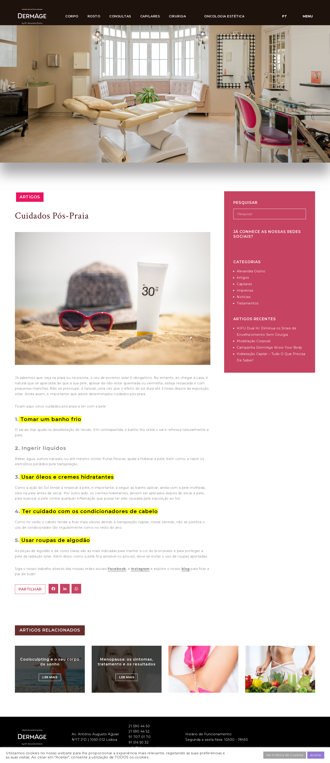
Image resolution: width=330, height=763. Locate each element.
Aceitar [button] (316, 755)
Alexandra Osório (251, 271)
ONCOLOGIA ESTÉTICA (224, 16)
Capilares (244, 284)
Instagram (140, 569)
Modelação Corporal (253, 341)
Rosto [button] (94, 16)
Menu (308, 16)
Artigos (29, 197)
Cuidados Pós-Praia (52, 216)
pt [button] (284, 16)
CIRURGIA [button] (177, 16)
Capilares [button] (150, 16)
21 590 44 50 (139, 726)
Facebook (117, 569)
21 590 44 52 (139, 731)
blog (186, 569)
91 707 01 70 (140, 737)
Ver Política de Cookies (284, 755)
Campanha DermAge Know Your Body (269, 347)
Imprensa (245, 290)
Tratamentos (247, 303)
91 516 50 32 (138, 742)
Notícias (243, 297)
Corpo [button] (71, 16)
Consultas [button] (120, 16)
